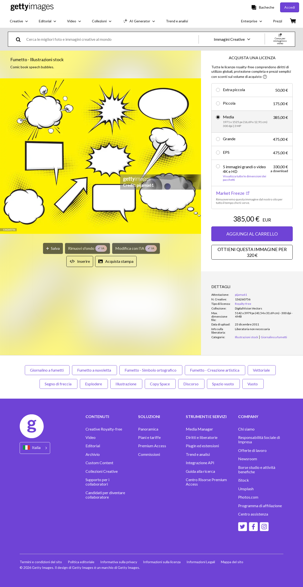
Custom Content (99, 463)
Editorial (93, 446)
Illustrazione (126, 383)
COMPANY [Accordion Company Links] (248, 416)
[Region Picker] (35, 448)
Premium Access (152, 446)
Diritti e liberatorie (201, 437)
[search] (20, 39)
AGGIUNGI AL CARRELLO (252, 234)
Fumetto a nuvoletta (94, 370)
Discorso (191, 383)
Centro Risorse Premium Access (206, 481)
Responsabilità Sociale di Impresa (259, 439)
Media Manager (199, 429)
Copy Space (160, 383)
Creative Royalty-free (104, 429)
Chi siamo (246, 429)
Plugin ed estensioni (202, 446)
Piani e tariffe (149, 437)
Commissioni (149, 454)
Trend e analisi (198, 454)
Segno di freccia (58, 383)
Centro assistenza (253, 514)
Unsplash (246, 489)
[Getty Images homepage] (32, 7)
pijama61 (241, 294)
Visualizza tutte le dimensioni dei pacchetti (244, 178)
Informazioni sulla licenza (162, 562)
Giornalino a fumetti (47, 370)
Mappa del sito (232, 562)
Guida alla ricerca (200, 471)
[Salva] (53, 248)
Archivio (93, 454)
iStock (243, 480)
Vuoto (253, 383)
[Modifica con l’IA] (136, 248)
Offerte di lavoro (252, 450)
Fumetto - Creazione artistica (215, 370)
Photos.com (248, 497)
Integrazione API (200, 463)
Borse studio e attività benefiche (256, 469)
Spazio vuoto (223, 383)
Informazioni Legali (201, 562)
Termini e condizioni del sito (41, 562)
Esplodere (94, 383)
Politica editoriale (81, 562)
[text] (112, 39)
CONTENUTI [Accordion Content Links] (97, 416)
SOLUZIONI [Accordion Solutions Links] (149, 416)
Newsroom (247, 459)
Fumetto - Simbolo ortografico (151, 370)
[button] (100, 156)
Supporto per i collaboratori (97, 481)
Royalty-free (243, 304)
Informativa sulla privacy (118, 562)
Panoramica (148, 429)
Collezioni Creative (102, 471)
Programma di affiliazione (260, 505)
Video (91, 437)
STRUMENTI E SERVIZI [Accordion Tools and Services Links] (206, 416)
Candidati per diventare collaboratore (105, 494)
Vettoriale (262, 370)
